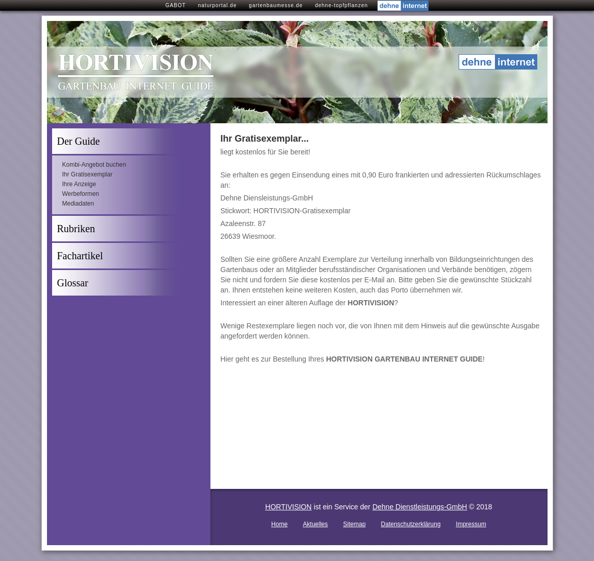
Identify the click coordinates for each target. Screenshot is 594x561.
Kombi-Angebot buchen (94, 164)
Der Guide (78, 141)
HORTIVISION (288, 507)
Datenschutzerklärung (411, 524)
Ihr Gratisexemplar (87, 174)
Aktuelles (315, 524)
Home (279, 524)
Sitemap (354, 524)
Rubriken (76, 228)
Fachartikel (80, 255)
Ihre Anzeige (79, 184)
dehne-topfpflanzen (341, 5)
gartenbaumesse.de (275, 5)
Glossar (72, 282)
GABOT (175, 5)
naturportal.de (217, 5)
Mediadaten (78, 203)
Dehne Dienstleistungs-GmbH (419, 507)
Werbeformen (80, 193)
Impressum (471, 524)
